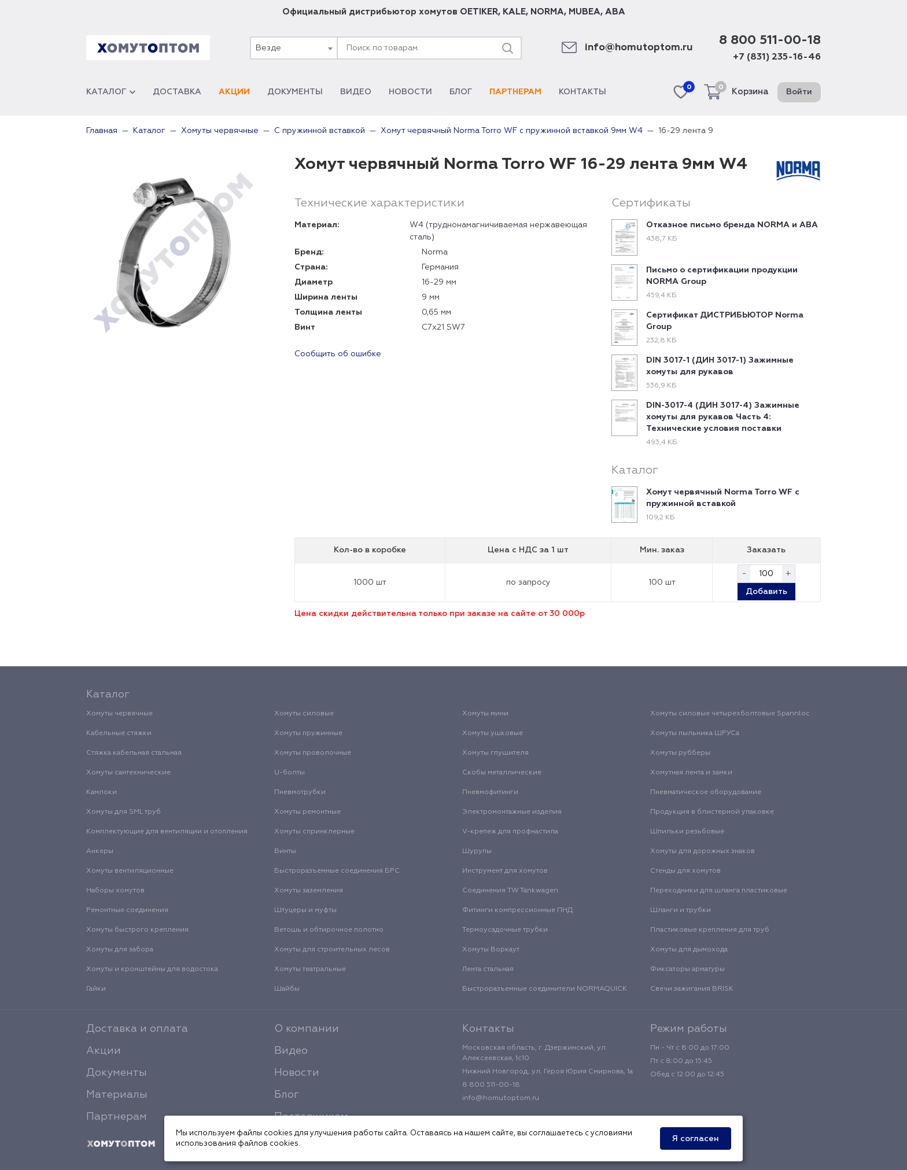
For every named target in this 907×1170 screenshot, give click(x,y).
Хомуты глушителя (495, 753)
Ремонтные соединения (127, 910)
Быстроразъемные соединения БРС (337, 871)
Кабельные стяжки (119, 733)
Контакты (582, 92)
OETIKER (479, 12)
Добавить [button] (766, 592)
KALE (514, 12)
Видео (355, 92)
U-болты (289, 772)
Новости (410, 92)
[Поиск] (507, 48)
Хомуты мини (485, 713)
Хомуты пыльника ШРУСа (694, 733)
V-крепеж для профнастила (510, 831)
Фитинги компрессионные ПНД (517, 910)
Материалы (117, 1095)
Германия (440, 267)
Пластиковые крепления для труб (709, 930)
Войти (799, 92)
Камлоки (101, 792)
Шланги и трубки (680, 910)
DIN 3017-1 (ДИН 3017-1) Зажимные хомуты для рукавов (720, 366)
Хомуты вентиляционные (130, 871)
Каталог (110, 92)
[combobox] (293, 48)
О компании (306, 1029)
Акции (234, 92)
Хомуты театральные (310, 969)
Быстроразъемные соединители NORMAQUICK (544, 989)
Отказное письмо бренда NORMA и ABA (732, 225)
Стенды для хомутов (685, 871)
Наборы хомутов (115, 890)
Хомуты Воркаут (490, 949)
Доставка (177, 92)
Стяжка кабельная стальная (134, 753)
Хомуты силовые (304, 713)
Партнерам (515, 92)
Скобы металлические (501, 772)
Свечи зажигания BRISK (691, 989)
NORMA (547, 12)
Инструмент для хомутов (505, 871)
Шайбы (287, 989)
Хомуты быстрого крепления (137, 930)
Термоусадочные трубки (505, 930)
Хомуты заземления (308, 890)
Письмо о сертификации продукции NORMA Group (722, 276)
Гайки (96, 989)
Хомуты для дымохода (689, 949)
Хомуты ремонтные (307, 812)
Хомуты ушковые (492, 733)
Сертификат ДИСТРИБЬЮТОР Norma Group (724, 321)
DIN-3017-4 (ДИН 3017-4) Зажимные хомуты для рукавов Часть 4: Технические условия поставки (722, 417)
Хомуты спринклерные (314, 831)
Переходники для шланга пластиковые (718, 890)
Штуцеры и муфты (305, 910)
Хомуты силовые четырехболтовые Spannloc (730, 713)
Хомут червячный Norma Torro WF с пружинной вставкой (722, 498)
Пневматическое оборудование (705, 792)
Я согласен (695, 1139)
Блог (460, 92)
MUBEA (584, 12)
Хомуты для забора (119, 949)
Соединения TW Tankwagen (510, 890)
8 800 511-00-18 (770, 40)
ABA (615, 12)
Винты (285, 851)
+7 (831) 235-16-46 (777, 57)
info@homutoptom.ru (639, 48)
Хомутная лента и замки (691, 772)
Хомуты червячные (119, 713)
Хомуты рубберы (680, 753)
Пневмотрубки (300, 792)
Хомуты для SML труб (123, 812)
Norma (435, 252)
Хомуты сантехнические (128, 772)
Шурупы (477, 851)
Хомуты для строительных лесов (332, 949)
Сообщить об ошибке (337, 354)
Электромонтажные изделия (512, 812)
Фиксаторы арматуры (687, 969)
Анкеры (99, 851)
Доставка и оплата (137, 1029)
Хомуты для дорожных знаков (702, 851)
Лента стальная (488, 969)
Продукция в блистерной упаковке (712, 812)
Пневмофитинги (490, 792)
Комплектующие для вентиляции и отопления (167, 831)
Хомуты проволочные (312, 753)
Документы (295, 92)
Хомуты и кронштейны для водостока (152, 969)
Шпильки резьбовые (687, 831)
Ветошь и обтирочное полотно (329, 930)
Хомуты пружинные (308, 733)
